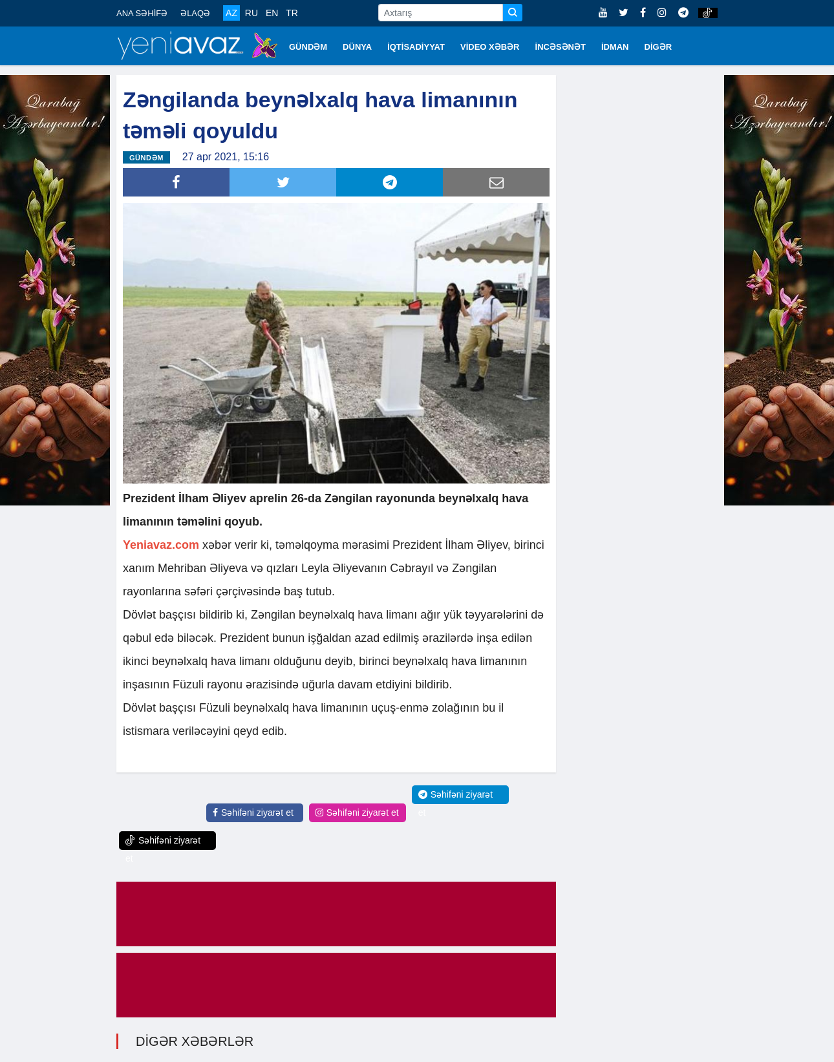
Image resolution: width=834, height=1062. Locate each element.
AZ (231, 13)
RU (251, 13)
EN (272, 13)
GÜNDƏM (308, 47)
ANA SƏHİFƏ (141, 13)
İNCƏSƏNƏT (560, 47)
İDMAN (615, 47)
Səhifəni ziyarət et (253, 812)
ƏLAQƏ (195, 13)
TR (292, 13)
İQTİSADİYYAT (416, 47)
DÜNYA (357, 47)
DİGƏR (658, 47)
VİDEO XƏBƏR (490, 47)
